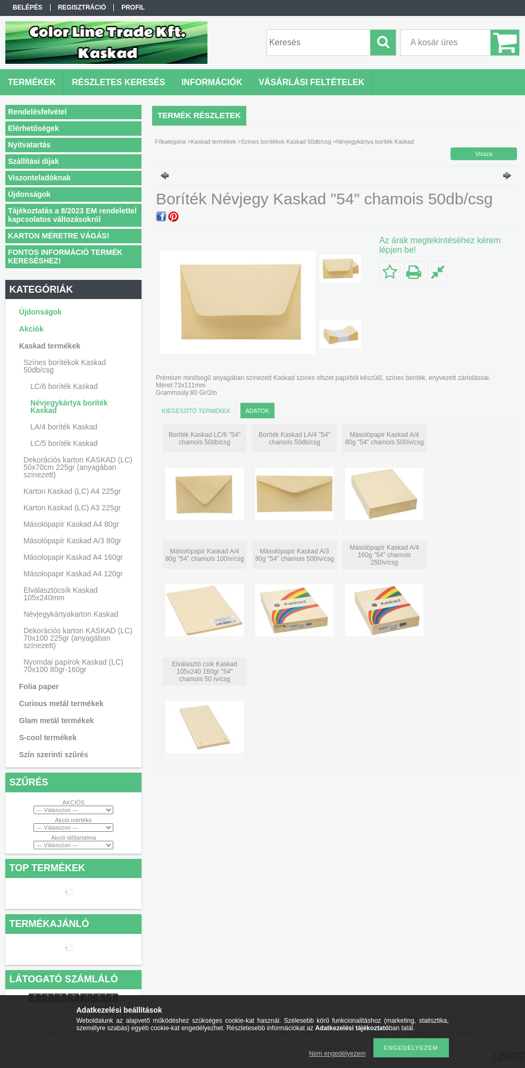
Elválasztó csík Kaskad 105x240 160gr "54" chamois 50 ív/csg (204, 671)
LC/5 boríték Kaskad (64, 443)
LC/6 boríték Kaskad (64, 386)
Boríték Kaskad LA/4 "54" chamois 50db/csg (294, 438)
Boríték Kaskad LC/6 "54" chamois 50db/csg (204, 438)
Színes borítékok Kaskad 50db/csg (286, 141)
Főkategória (170, 141)
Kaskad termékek (213, 141)
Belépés (28, 7)
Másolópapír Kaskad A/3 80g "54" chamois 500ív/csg (294, 555)
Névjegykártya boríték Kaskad (69, 407)
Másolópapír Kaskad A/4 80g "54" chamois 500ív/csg (384, 438)
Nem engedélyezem (337, 1053)
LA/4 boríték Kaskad (63, 427)
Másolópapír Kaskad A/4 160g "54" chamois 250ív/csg (384, 555)
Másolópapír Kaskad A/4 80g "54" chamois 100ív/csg (204, 555)
